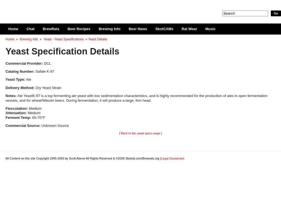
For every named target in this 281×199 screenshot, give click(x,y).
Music (210, 29)
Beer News (138, 29)
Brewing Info (109, 29)
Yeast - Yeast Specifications (63, 39)
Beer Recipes (78, 29)
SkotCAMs (164, 29)
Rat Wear (189, 29)
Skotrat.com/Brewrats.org (69, 8)
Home (13, 29)
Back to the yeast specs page (140, 133)
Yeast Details (97, 39)
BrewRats (51, 29)
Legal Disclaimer (172, 158)
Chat (30, 29)
